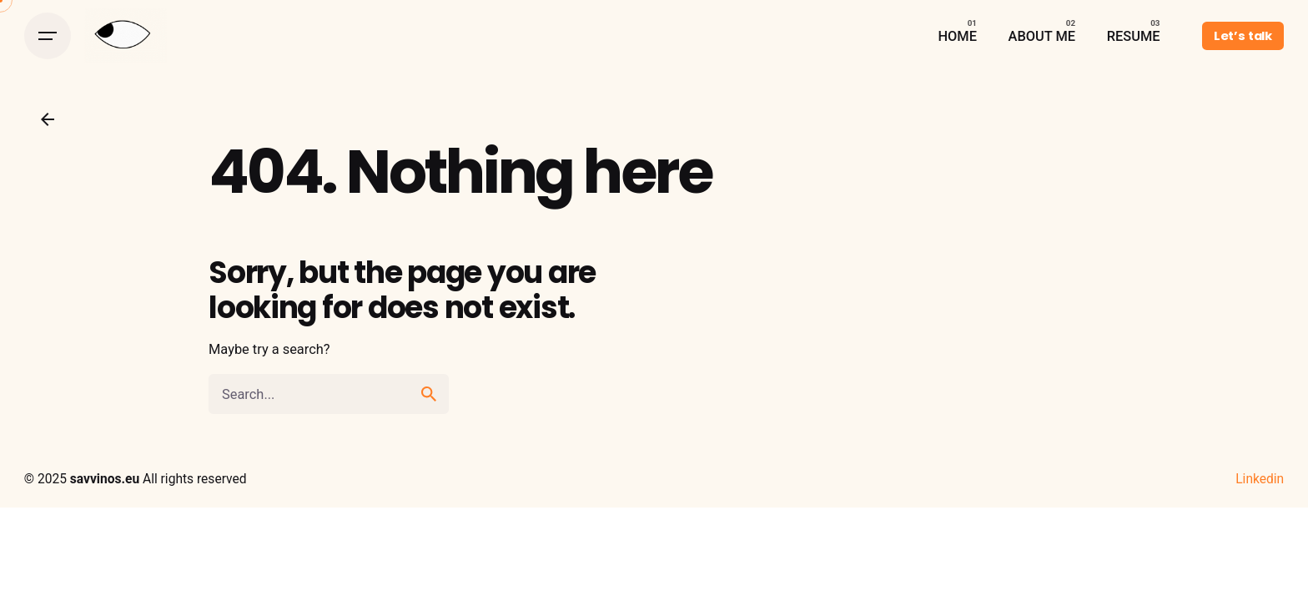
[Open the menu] (47, 36)
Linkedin (1259, 479)
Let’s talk (1243, 36)
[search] (429, 394)
